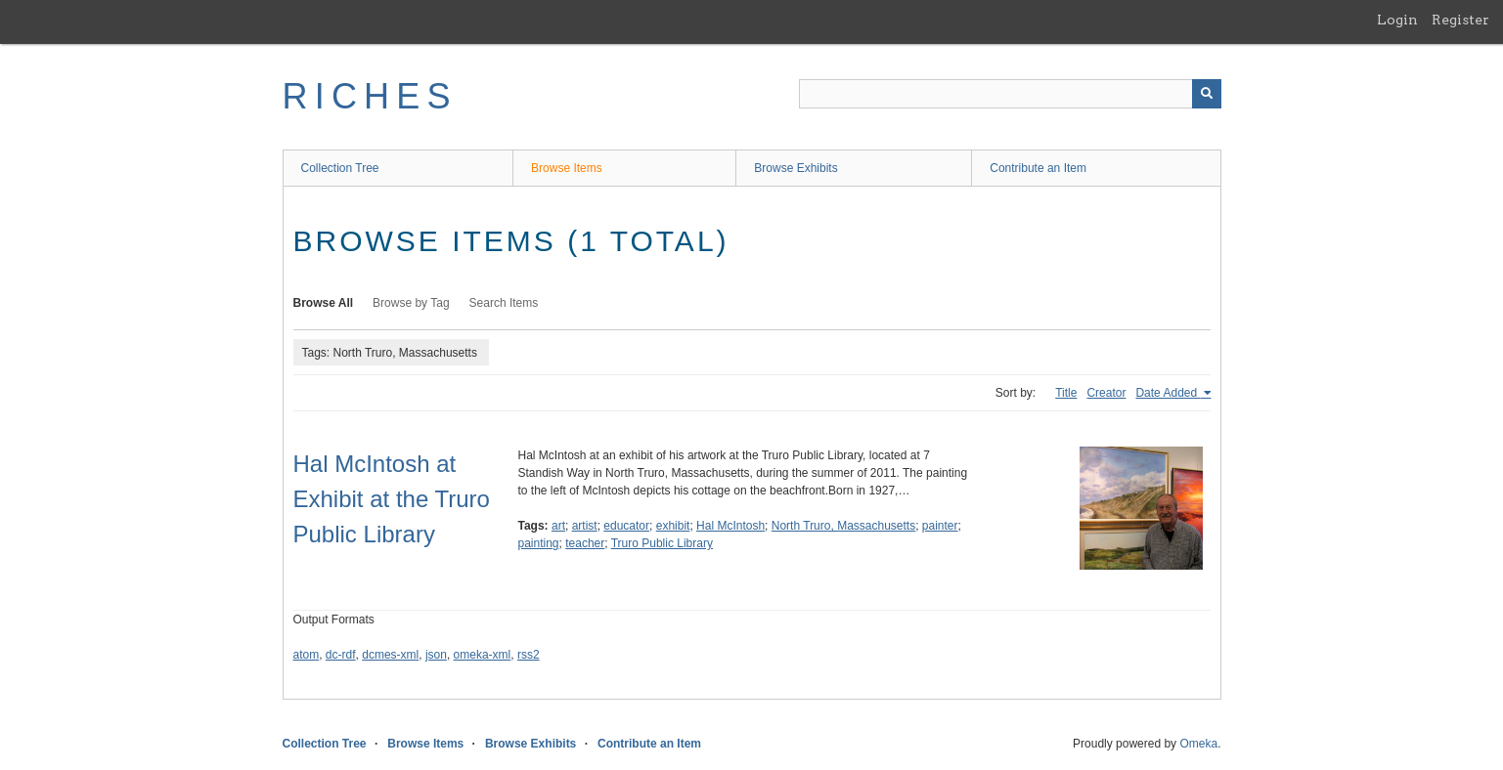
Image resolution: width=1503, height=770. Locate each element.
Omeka (1198, 743)
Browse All (323, 303)
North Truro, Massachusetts (843, 526)
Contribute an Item (1038, 168)
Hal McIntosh (730, 526)
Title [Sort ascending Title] (1066, 393)
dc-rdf (341, 655)
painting (538, 543)
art (558, 526)
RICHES (370, 96)
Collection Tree (340, 168)
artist (584, 526)
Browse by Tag (411, 303)
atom (306, 655)
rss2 (528, 655)
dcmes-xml (390, 655)
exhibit (673, 526)
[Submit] (1206, 93)
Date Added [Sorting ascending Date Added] (1167, 393)
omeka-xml (482, 655)
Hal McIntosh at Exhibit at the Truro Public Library (391, 498)
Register (1460, 19)
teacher (584, 543)
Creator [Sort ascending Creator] (1106, 393)
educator (626, 526)
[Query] (1010, 93)
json (436, 655)
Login (1397, 19)
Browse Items (566, 168)
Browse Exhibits (795, 168)
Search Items (504, 303)
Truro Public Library (662, 543)
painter (940, 526)
